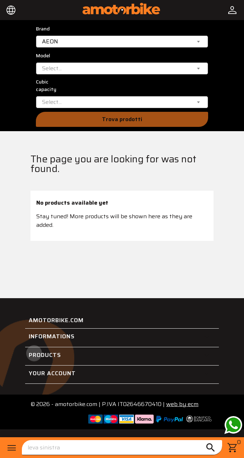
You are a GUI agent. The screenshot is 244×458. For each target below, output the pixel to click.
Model (43, 55)
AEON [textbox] (50, 41)
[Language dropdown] (11, 10)
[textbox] (52, 68)
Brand (43, 29)
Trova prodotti (122, 119)
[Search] (122, 447)
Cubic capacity (46, 85)
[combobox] (122, 41)
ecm (182, 404)
